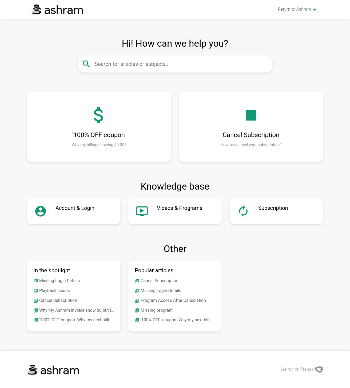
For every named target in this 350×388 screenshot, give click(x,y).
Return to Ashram (297, 9)
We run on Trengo (301, 369)
